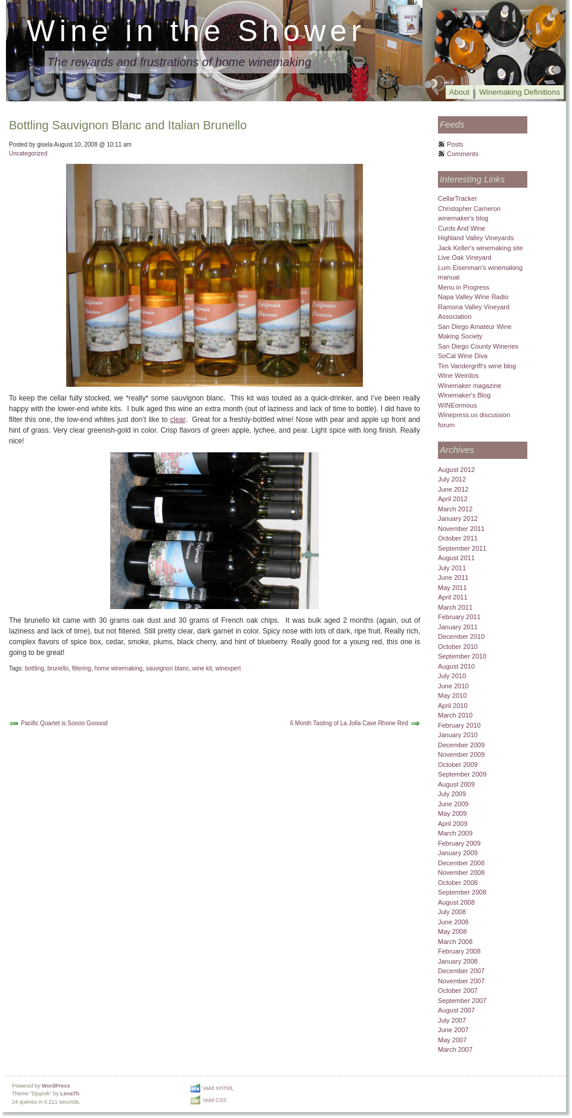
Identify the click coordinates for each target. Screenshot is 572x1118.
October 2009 (458, 764)
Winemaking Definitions (519, 92)
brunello (58, 668)
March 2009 (455, 833)
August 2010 (456, 666)
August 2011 (456, 557)
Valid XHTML (218, 1088)
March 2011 (455, 607)
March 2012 (455, 509)
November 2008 (461, 872)
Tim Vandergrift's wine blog (477, 365)
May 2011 (452, 587)
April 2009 (453, 823)
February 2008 (459, 951)
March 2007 (455, 1049)
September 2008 (462, 892)
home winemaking (118, 668)
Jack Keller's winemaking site (480, 247)
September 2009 (462, 774)
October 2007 (458, 990)
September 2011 (462, 548)
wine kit (202, 668)
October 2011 (458, 538)
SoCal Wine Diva (462, 355)
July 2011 (452, 568)
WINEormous (457, 405)
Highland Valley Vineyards (476, 237)
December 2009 (461, 745)
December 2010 (461, 636)
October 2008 (458, 882)
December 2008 (461, 863)
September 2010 (462, 656)
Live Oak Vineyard (465, 257)
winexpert (228, 668)
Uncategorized (28, 153)
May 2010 (452, 695)
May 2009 (452, 813)
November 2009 (461, 754)
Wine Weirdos (458, 375)
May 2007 (452, 1040)
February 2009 (459, 843)
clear (177, 419)
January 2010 (458, 734)
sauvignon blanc (167, 668)
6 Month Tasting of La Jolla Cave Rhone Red (349, 723)
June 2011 (453, 577)
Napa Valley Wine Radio (473, 296)
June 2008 (453, 922)
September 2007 (462, 1000)
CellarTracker (457, 198)
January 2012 (458, 518)
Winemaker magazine (469, 385)
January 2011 (458, 627)
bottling (34, 668)
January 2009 (458, 852)
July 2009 (452, 793)
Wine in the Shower (196, 31)
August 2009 (456, 784)
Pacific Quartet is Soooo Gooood (64, 723)
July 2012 (452, 479)
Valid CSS (214, 1100)
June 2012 (453, 489)
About (459, 92)
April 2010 (453, 705)
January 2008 (458, 961)
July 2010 (452, 675)
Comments (462, 153)
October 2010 (458, 646)
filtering (81, 668)
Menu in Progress (463, 287)
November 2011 (461, 528)
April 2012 (453, 498)
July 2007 (452, 1020)
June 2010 (453, 686)
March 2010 (455, 715)
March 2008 (455, 941)
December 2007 (461, 970)
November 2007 (461, 981)
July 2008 (452, 911)
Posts (455, 144)
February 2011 (459, 616)
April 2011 (453, 597)
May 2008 (452, 931)
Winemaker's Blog (464, 395)
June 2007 (453, 1029)
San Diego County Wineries (478, 346)
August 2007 (456, 1010)
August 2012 (456, 469)
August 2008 (456, 902)
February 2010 (459, 725)
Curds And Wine (461, 228)
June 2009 (453, 804)
